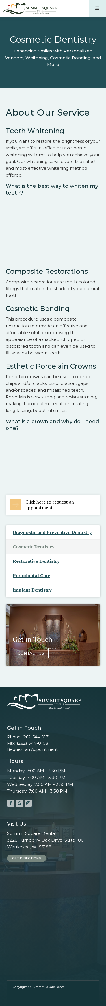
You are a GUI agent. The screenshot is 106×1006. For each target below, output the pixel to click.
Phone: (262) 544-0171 (28, 737)
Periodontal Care (31, 575)
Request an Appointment (32, 749)
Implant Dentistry (32, 590)
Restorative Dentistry (36, 561)
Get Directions (26, 858)
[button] (97, 8)
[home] (28, 7)
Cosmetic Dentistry (33, 547)
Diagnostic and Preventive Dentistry (52, 532)
